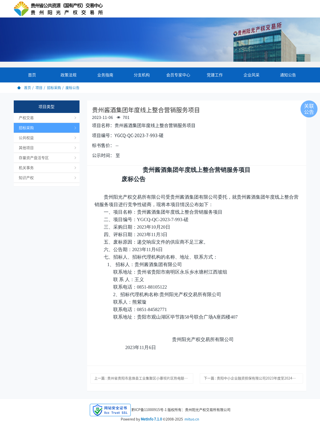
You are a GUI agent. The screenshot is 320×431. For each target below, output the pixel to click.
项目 (39, 87)
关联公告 (309, 108)
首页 (32, 75)
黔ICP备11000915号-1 (149, 409)
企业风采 (252, 75)
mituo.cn (191, 419)
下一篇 (253, 378)
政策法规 (68, 75)
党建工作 (215, 75)
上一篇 (144, 378)
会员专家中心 (178, 75)
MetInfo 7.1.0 (151, 419)
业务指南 (105, 75)
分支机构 (142, 75)
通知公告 (288, 75)
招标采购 (54, 87)
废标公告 (73, 87)
